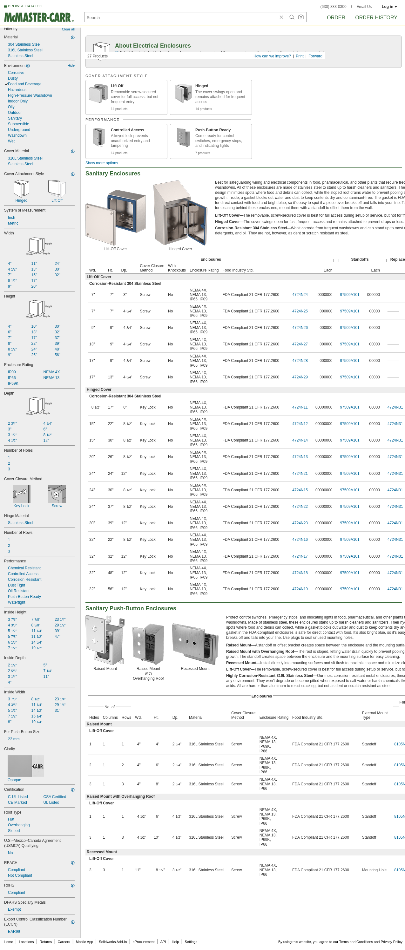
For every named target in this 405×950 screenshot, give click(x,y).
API (163, 942)
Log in (389, 6)
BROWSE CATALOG (25, 6)
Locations (26, 942)
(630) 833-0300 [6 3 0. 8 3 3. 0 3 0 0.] (334, 6)
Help (175, 942)
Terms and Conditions (356, 942)
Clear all (68, 29)
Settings (191, 942)
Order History (376, 17)
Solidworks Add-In (113, 942)
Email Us (364, 6)
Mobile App (84, 942)
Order (336, 17)
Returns (46, 942)
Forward (315, 56)
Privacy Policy (391, 942)
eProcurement (144, 942)
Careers (63, 942)
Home (8, 942)
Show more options (101, 163)
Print (300, 56)
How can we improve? (272, 56)
